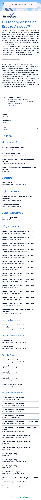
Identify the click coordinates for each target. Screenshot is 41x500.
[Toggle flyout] (37, 122)
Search (5, 114)
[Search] (20, 116)
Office (5, 127)
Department (7, 120)
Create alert (12, 106)
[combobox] (3, 123)
